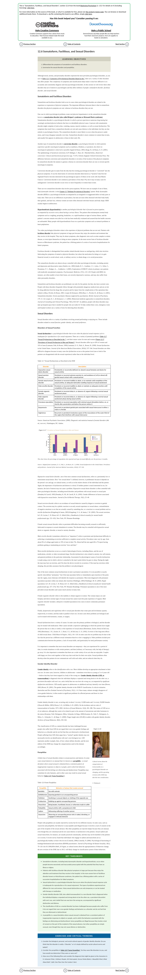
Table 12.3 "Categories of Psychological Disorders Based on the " (63, 79)
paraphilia (77, 761)
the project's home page (95, 12)
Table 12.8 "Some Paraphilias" (54, 776)
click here (30, 8)
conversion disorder (71, 144)
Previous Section (29, 44)
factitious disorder (44, 233)
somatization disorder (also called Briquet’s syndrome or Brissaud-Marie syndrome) (73, 117)
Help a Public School (101, 30)
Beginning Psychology (88, 6)
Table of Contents (74, 44)
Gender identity (43, 669)
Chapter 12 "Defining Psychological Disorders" (75, 191)
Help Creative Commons (47, 30)
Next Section (120, 44)
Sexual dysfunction (44, 333)
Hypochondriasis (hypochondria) (49, 209)
